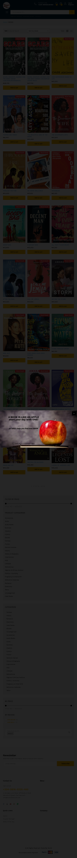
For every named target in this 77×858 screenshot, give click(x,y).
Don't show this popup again (25, 443)
